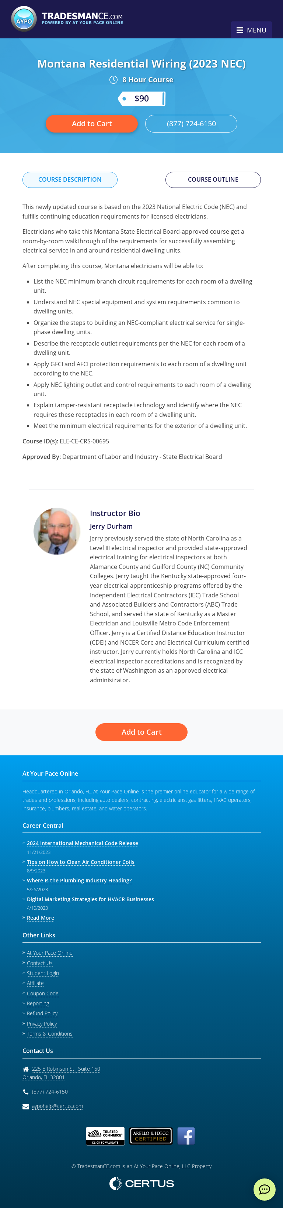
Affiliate (35, 982)
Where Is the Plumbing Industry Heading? (79, 880)
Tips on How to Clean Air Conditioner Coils (80, 861)
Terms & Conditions (50, 1033)
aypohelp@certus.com (57, 1105)
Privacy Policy (42, 1023)
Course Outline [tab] (213, 179)
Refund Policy (42, 1013)
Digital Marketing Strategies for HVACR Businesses (90, 899)
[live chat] (265, 1189)
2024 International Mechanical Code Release (82, 843)
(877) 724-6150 (191, 123)
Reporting (38, 1003)
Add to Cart (92, 123)
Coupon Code (43, 993)
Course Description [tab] (70, 179)
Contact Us (40, 963)
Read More (40, 917)
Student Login (43, 973)
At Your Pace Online (50, 952)
